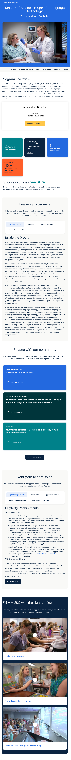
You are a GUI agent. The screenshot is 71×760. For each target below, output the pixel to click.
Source (30, 153)
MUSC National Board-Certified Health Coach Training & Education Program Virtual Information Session (34, 401)
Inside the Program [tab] (15, 224)
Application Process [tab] (52, 495)
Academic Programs (11, 3)
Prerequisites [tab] (35, 495)
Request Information (35, 123)
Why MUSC (57, 69)
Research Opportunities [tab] (17, 230)
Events (38, 69)
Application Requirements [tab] (18, 500)
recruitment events (34, 457)
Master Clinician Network (45, 554)
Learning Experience (26, 69)
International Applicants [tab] (40, 500)
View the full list (13, 581)
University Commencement (19, 372)
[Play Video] (35, 635)
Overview (13, 69)
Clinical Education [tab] (47, 224)
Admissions (47, 69)
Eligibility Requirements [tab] (17, 495)
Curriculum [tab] (31, 224)
